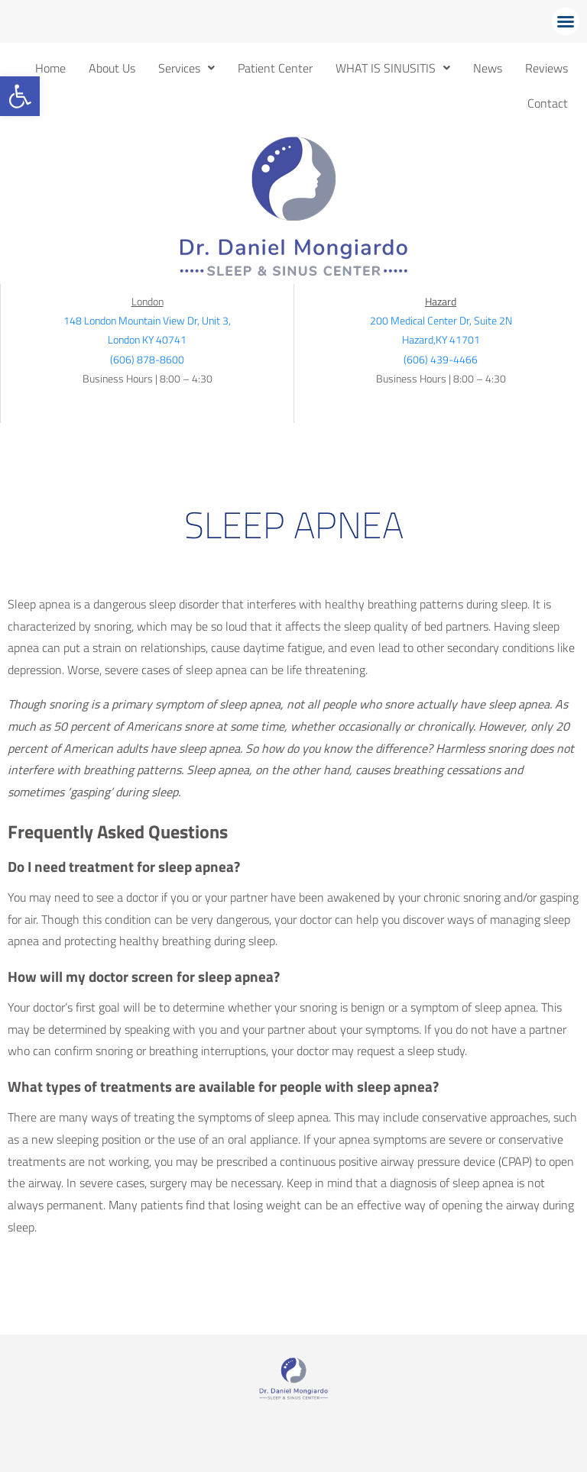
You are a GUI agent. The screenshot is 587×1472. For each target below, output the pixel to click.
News (487, 68)
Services (186, 68)
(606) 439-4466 (441, 359)
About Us (112, 68)
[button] (20, 96)
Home (50, 68)
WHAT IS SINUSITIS (393, 68)
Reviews (546, 68)
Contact (547, 103)
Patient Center (275, 68)
